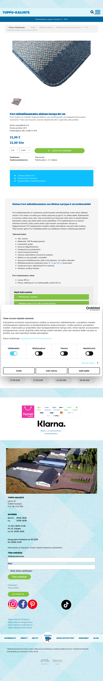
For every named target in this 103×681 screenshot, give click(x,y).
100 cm (59, 263)
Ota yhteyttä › (18, 594)
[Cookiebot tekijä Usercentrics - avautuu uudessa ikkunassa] (88, 309)
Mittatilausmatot (45, 27)
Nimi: (10, 563)
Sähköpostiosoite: (16, 556)
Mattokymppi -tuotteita (28, 297)
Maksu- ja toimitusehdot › (51, 431)
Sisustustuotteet (65, 638)
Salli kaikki (84, 371)
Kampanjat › (13, 585)
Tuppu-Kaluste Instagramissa (20, 622)
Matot (33, 27)
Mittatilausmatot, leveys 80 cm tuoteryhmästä (37, 304)
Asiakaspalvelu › (51, 433)
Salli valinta (51, 371)
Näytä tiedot (88, 363)
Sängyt (24, 638)
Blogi (96, 638)
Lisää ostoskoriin (59, 150)
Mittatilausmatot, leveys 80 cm (68, 27)
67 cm (51, 263)
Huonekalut (10, 638)
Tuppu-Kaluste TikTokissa (18, 619)
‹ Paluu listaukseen (16, 27)
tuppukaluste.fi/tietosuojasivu (36, 338)
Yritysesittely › (14, 588)
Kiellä (19, 371)
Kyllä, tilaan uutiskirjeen (21, 571)
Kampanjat (84, 638)
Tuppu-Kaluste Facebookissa (20, 625)
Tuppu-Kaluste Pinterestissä (20, 627)
